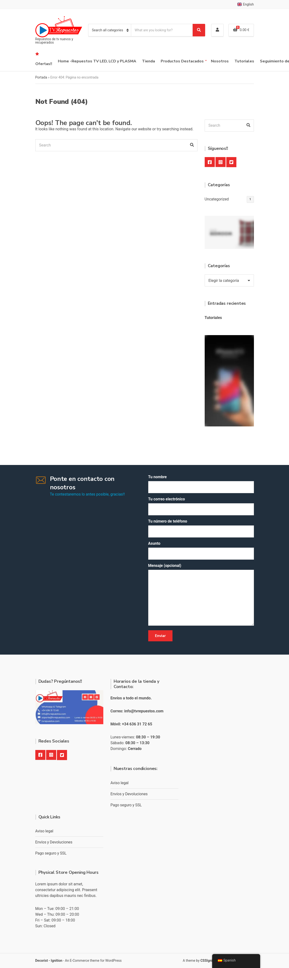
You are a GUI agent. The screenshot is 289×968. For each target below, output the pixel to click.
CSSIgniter (208, 960)
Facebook (210, 162)
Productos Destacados (182, 61)
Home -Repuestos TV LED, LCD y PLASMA (97, 61)
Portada (41, 77)
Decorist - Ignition (48, 960)
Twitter (231, 162)
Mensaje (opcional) (201, 595)
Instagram (220, 162)
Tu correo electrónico (201, 506)
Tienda (148, 61)
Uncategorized (217, 199)
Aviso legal (120, 783)
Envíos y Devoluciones (129, 794)
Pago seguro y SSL (126, 805)
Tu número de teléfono (201, 528)
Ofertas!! (43, 63)
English (245, 4)
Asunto (201, 550)
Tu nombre (201, 484)
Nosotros (220, 61)
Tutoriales (244, 61)
